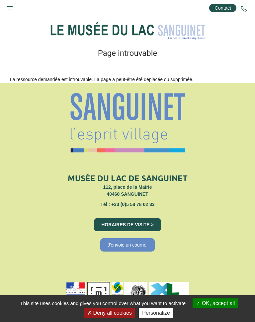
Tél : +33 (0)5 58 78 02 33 (127, 204)
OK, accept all (215, 303)
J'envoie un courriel (127, 245)
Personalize (156, 313)
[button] (10, 7)
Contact (222, 8)
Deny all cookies (109, 313)
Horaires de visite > (127, 224)
